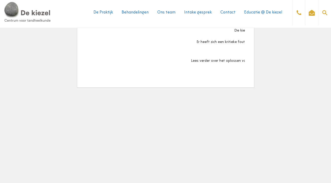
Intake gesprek (198, 12)
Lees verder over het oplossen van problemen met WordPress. (242, 61)
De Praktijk (103, 12)
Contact (228, 12)
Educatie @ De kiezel (263, 12)
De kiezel (242, 31)
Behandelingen (135, 12)
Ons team (166, 12)
